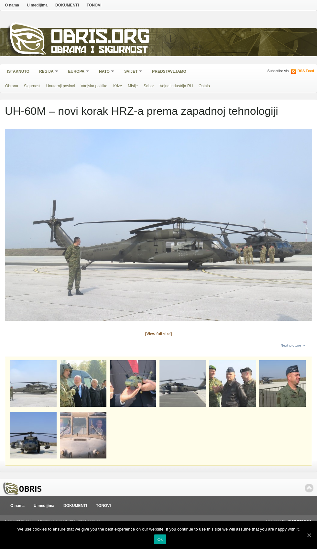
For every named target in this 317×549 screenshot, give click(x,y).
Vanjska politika (94, 86)
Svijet (131, 72)
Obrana (11, 86)
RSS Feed (306, 71)
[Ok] (309, 535)
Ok (160, 539)
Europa (76, 72)
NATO (105, 72)
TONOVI (94, 5)
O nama (12, 5)
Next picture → (293, 345)
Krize (117, 86)
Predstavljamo (169, 71)
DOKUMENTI (67, 5)
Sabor (149, 86)
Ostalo (204, 86)
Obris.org (100, 38)
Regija (47, 72)
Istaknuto (18, 71)
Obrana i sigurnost (99, 51)
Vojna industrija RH (176, 86)
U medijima (37, 5)
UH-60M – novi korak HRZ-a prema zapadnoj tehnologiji (141, 111)
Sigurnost (32, 86)
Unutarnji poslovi (60, 86)
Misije (133, 86)
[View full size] (158, 334)
